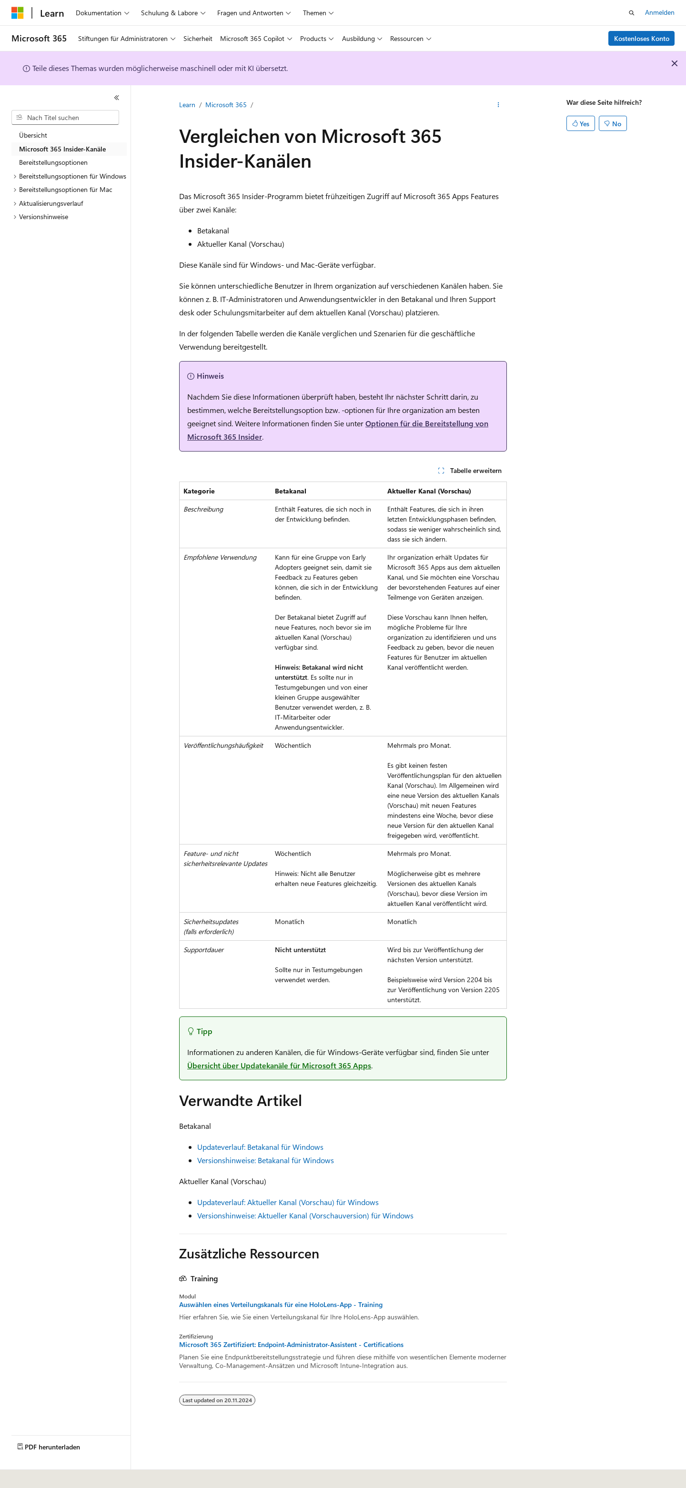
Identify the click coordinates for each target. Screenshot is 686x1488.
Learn (187, 104)
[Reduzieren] (117, 97)
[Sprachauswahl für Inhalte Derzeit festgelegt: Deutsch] (33, 1474)
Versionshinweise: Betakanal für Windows (265, 1160)
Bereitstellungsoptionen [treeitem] (53, 162)
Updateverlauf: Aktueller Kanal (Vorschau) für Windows (288, 1202)
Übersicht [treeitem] (33, 135)
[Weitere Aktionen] (498, 105)
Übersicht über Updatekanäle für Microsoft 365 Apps (279, 1065)
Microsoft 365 (226, 104)
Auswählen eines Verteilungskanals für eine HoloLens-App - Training (281, 1304)
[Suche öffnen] (631, 12)
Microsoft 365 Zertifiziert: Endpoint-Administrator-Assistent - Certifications (291, 1344)
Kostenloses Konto (641, 38)
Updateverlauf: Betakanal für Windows (260, 1147)
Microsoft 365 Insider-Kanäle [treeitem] (62, 148)
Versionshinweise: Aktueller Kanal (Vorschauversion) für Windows (305, 1215)
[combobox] (65, 117)
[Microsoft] (17, 13)
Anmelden (660, 12)
